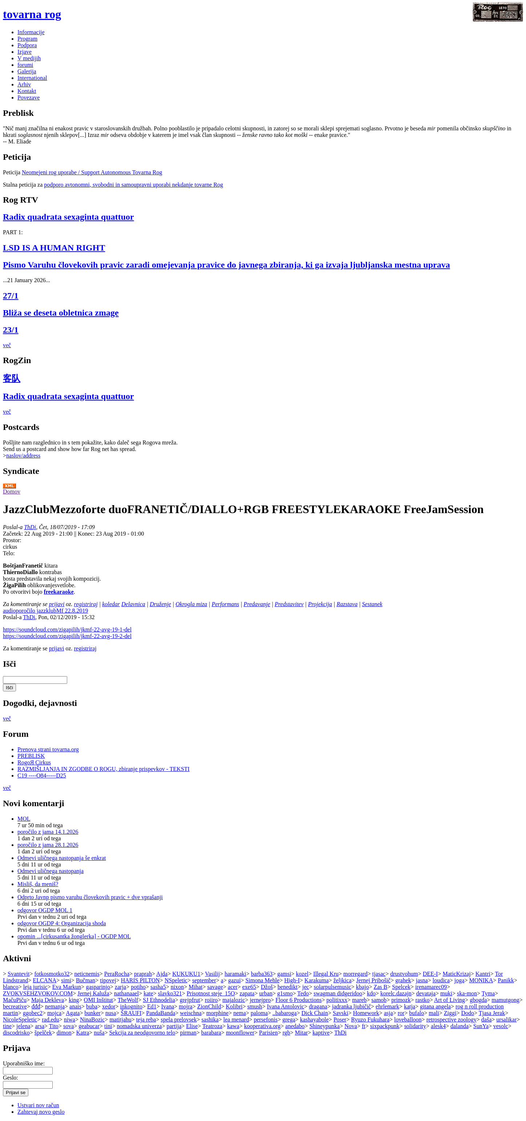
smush (254, 1006)
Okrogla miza (191, 604)
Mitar (301, 1032)
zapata (247, 993)
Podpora (27, 45)
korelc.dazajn (396, 993)
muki (446, 993)
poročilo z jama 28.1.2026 (47, 845)
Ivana (167, 1006)
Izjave (24, 52)
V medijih (29, 58)
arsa (39, 1026)
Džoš (267, 987)
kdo (371, 993)
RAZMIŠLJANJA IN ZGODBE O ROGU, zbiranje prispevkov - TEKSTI (103, 769)
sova (68, 1026)
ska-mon (467, 993)
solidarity (415, 1026)
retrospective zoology (451, 1019)
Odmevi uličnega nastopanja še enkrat (61, 858)
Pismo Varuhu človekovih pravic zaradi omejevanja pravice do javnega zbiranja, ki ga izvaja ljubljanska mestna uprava (226, 264)
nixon (177, 987)
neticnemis (86, 974)
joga (459, 980)
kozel (302, 974)
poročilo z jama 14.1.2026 (47, 832)
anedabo (294, 1026)
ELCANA (44, 980)
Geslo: (10, 1078)
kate (148, 993)
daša (486, 1019)
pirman (188, 1032)
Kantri (483, 974)
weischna (191, 1013)
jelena (23, 1026)
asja (388, 1013)
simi (66, 980)
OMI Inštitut (98, 1000)
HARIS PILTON (140, 980)
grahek (403, 980)
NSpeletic (176, 980)
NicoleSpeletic (20, 1019)
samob (379, 1000)
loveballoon (408, 1019)
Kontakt (26, 91)
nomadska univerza (139, 1026)
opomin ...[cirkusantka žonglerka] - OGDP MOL (74, 936)
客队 (11, 378)
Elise (192, 1026)
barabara (211, 1032)
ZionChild (209, 1006)
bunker (93, 1013)
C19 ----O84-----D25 (41, 775)
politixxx (337, 1000)
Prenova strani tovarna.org (48, 749)
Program (27, 39)
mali (434, 1013)
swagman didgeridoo (337, 993)
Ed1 (152, 1006)
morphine (217, 1013)
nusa (110, 1013)
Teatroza (212, 1026)
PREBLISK (31, 756)
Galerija (26, 71)
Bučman (85, 980)
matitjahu (120, 1019)
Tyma (488, 993)
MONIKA (481, 980)
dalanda (459, 1026)
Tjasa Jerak (492, 1013)
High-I (292, 980)
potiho (138, 987)
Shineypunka (324, 1026)
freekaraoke (58, 592)
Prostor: (12, 540)
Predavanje (257, 604)
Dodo (467, 1013)
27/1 (11, 295)
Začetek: (13, 534)
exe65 (249, 987)
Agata (73, 1013)
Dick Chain (315, 1013)
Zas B (380, 987)
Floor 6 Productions (298, 1000)
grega (288, 1019)
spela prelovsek (179, 1019)
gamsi (284, 974)
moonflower (240, 1032)
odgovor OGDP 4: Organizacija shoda (61, 923)
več (7, 345)
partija (173, 1026)
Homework (366, 1013)
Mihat (195, 987)
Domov (11, 491)
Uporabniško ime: (24, 1063)
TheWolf (128, 1000)
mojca (54, 1013)
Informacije (31, 32)
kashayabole (314, 1019)
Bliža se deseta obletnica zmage (61, 312)
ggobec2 (33, 1013)
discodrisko (16, 1032)
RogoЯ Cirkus (34, 762)
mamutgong (505, 1000)
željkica (342, 980)
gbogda (478, 1000)
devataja (426, 993)
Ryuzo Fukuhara (370, 1019)
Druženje (160, 604)
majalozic (233, 1000)
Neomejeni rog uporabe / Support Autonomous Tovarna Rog (92, 172)
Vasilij (212, 974)
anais (75, 1006)
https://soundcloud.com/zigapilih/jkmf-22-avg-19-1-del (67, 629)
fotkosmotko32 (52, 974)
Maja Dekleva (47, 1000)
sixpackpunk (385, 1026)
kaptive (320, 1032)
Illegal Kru (326, 974)
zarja (120, 987)
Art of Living (449, 1000)
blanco (11, 987)
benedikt (288, 987)
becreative (15, 1006)
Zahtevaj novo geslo (41, 1112)
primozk (400, 1000)
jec (305, 987)
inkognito (131, 1006)
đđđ (36, 1006)
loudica (441, 980)
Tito (53, 1026)
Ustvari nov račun (38, 1105)
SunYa (481, 1026)
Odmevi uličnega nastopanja (50, 871)
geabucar (89, 1026)
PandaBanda (160, 1013)
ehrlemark (387, 1006)
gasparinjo (98, 987)
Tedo (303, 993)
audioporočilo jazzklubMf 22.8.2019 (45, 611)
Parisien (268, 1032)
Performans (225, 604)
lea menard (236, 1019)
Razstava (346, 604)
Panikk (506, 980)
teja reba (146, 1019)
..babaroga (284, 1013)
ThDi (30, 527)
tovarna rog (32, 14)
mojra (185, 1006)
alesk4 (438, 1026)
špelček (43, 1032)
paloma (259, 1013)
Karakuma (316, 980)
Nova (350, 1026)
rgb (286, 1032)
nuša (99, 1032)
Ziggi (450, 1013)
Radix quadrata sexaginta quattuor (68, 217)
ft (363, 1026)
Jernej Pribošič (373, 980)
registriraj (86, 604)
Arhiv (24, 84)
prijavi (57, 604)
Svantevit (18, 974)
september (204, 980)
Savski (340, 1013)
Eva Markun (66, 987)
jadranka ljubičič (351, 1006)
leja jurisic (35, 987)
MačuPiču (15, 1000)
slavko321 (170, 993)
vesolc (500, 1026)
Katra (82, 1032)
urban (265, 993)
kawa (233, 1026)
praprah (143, 974)
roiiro (211, 1000)
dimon (64, 1032)
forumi (25, 65)
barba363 (262, 974)
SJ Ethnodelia (159, 1000)
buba (91, 1006)
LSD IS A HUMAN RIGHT (54, 247)
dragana (318, 1006)
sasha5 (158, 987)
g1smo (285, 993)
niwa (69, 1019)
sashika (210, 1019)
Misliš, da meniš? (37, 884)
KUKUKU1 (186, 974)
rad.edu (50, 1019)
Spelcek (401, 987)
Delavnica (133, 604)
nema (239, 1013)
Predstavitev (289, 604)
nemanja (55, 1006)
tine (7, 1026)
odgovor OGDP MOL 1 (44, 910)
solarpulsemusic (332, 987)
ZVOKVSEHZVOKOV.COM (38, 993)
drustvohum (404, 974)
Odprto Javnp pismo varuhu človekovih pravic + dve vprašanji (90, 897)
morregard (355, 974)
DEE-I (430, 974)
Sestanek (372, 604)
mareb (359, 1000)
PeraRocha (116, 974)
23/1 (11, 329)
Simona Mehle (263, 980)
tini (108, 1026)
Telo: (9, 553)
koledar (111, 604)
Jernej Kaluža (93, 993)
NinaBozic (92, 1019)
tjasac (378, 974)
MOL (24, 819)
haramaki (235, 974)
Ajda (161, 974)
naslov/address (23, 455)
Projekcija (320, 604)
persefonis (266, 1019)
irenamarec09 (431, 987)
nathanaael (126, 993)
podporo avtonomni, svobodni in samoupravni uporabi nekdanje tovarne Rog (133, 185)
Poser (340, 1019)
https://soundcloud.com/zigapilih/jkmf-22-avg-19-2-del (67, 636)
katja (409, 1006)
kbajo (362, 987)
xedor (108, 1006)
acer (233, 987)
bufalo (416, 1013)
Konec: (87, 534)
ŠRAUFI (131, 1013)
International (32, 78)
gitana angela (435, 1006)
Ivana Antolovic (285, 1006)
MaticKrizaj (456, 974)
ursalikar (506, 1019)
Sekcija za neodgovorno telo (142, 1032)
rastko (423, 1000)
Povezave (28, 97)
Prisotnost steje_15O (211, 993)
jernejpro (260, 1000)
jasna (422, 980)
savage (215, 987)
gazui (234, 980)
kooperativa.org (262, 1026)
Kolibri (234, 1006)
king (74, 1000)
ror (401, 1013)
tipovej (108, 980)
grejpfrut (190, 1000)
